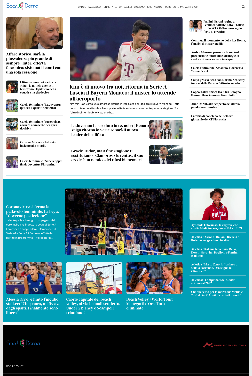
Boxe (149, 6)
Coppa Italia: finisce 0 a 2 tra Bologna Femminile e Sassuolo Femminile (216, 93)
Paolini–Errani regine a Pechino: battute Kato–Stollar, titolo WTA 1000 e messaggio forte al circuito (223, 26)
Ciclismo (139, 6)
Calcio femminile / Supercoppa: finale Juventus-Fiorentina (41, 163)
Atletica (117, 6)
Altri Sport (192, 6)
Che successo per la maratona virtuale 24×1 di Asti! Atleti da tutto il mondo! (217, 293)
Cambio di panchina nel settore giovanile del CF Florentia (212, 117)
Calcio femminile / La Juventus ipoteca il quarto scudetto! (40, 106)
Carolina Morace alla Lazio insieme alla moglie (38, 144)
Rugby (167, 6)
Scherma (178, 6)
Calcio (82, 6)
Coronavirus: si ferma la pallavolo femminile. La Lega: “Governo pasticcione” (32, 211)
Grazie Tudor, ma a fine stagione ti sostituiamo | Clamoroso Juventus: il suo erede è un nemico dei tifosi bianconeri (107, 155)
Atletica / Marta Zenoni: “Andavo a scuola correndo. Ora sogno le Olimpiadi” (214, 267)
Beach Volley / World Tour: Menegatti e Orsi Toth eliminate (149, 303)
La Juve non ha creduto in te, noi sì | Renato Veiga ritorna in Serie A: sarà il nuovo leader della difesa (110, 130)
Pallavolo (94, 6)
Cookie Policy (14, 362)
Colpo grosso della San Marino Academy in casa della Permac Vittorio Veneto (218, 81)
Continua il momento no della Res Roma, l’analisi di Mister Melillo (218, 42)
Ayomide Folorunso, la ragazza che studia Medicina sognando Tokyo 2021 (216, 226)
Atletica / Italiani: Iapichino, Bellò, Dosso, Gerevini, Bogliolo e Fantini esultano (214, 252)
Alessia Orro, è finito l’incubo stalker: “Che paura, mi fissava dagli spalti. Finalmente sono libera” (33, 305)
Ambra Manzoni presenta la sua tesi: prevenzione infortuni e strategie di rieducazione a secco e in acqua (215, 55)
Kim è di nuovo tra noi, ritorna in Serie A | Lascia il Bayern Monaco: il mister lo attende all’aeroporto (123, 92)
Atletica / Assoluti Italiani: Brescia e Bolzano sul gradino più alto (215, 238)
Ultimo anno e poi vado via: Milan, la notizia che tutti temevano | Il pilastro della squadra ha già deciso (38, 87)
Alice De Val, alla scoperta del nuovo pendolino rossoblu (215, 105)
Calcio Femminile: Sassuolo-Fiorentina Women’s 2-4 (217, 69)
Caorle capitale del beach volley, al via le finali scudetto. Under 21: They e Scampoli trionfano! (93, 305)
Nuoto (158, 6)
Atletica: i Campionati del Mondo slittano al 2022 (213, 281)
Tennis (106, 6)
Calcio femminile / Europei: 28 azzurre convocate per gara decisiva (40, 125)
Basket (128, 6)
